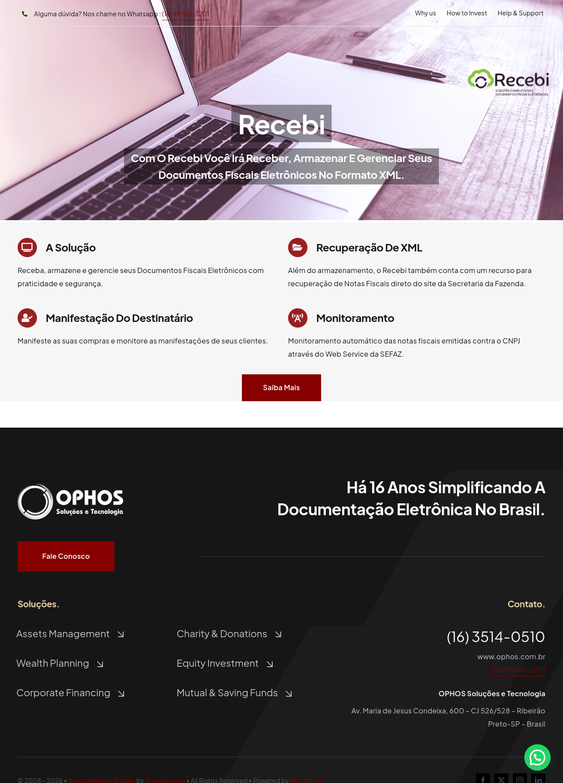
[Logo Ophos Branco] (70, 483)
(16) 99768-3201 (186, 14)
